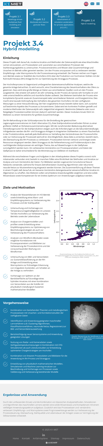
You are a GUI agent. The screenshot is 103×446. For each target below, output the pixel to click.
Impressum (68, 438)
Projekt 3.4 (88, 20)
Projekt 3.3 (63, 16)
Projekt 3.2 (39, 19)
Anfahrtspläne (40, 438)
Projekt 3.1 (15, 16)
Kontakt (26, 438)
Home (16, 438)
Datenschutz (83, 438)
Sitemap (55, 438)
